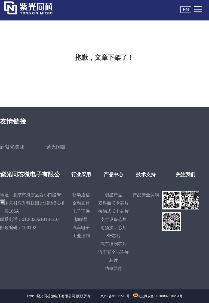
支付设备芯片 (113, 219)
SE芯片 (113, 235)
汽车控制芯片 (113, 244)
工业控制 (81, 235)
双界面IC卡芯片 (113, 203)
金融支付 (81, 203)
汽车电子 (81, 227)
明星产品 (113, 195)
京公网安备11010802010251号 (160, 296)
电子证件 (81, 211)
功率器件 (113, 268)
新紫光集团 (12, 147)
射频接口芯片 (113, 227)
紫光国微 (56, 147)
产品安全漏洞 (146, 195)
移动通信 (81, 195)
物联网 (81, 219)
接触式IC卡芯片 (113, 211)
